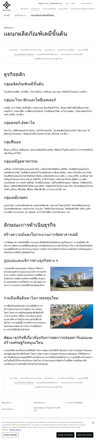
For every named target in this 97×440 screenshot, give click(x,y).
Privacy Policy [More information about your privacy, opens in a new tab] (15, 430)
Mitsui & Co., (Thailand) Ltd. (50, 3)
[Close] (93, 422)
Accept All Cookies (65, 435)
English (72, 3)
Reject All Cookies (84, 435)
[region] (48, 429)
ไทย (67, 3)
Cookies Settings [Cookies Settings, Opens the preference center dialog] (10, 435)
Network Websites (86, 3)
